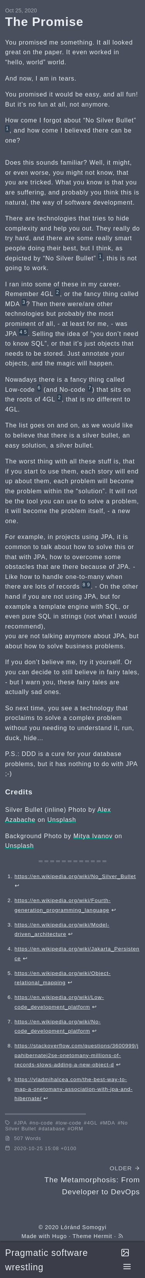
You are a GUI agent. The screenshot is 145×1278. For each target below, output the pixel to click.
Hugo (59, 1236)
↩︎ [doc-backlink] (17, 886)
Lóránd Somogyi (83, 1227)
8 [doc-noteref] (84, 584)
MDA (109, 1123)
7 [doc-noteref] (90, 388)
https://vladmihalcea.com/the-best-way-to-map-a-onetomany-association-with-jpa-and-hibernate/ (74, 1088)
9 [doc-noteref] (88, 584)
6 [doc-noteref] (39, 388)
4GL (92, 1123)
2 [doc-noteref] (57, 292)
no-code (42, 1123)
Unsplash (62, 819)
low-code (70, 1123)
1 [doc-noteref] (7, 128)
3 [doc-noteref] (24, 302)
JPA (22, 1123)
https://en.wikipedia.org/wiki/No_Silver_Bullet (75, 876)
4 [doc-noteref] (21, 332)
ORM (76, 1129)
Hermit (103, 1236)
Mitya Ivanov (93, 836)
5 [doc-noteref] (25, 332)
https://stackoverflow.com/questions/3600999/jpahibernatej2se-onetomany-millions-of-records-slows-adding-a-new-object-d (77, 1055)
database (53, 1129)
